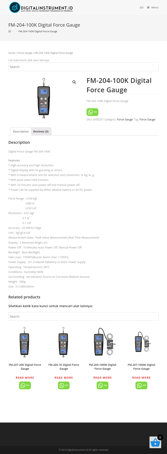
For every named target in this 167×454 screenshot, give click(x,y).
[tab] (21, 131)
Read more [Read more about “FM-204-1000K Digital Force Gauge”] (102, 377)
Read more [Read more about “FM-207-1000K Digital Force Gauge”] (141, 377)
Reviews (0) (40, 131)
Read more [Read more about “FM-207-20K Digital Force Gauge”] (25, 377)
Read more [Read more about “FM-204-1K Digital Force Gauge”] (64, 377)
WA (92, 112)
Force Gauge (25, 53)
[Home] (9, 31)
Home (11, 53)
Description (21, 131)
